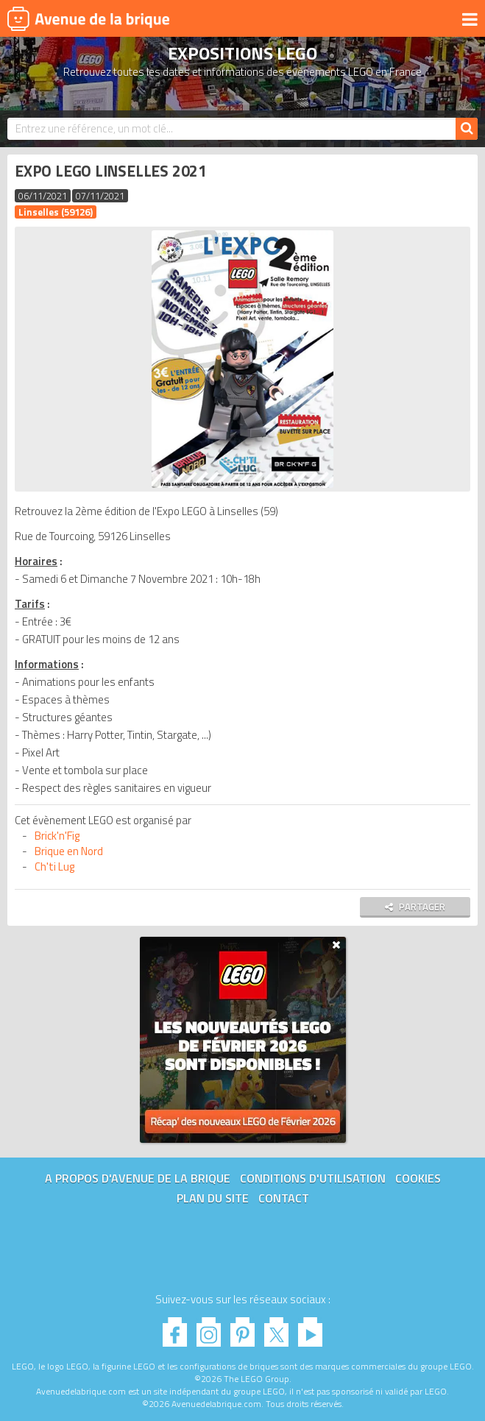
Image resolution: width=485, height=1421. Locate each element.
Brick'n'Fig (57, 835)
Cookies (418, 1178)
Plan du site (213, 1198)
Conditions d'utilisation (313, 1178)
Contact (283, 1198)
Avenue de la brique (88, 18)
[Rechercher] (467, 129)
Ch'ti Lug (54, 866)
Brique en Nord (69, 851)
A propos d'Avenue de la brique (137, 1178)
